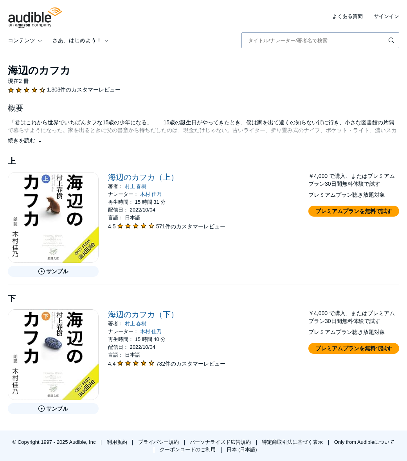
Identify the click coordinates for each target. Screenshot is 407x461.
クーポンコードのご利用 (188, 449)
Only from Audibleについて (364, 442)
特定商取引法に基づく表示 (293, 442)
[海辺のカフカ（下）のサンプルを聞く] (53, 408)
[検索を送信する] (392, 40)
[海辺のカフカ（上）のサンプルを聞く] (53, 271)
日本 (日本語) (242, 449)
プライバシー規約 (159, 442)
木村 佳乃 (151, 194)
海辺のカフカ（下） (143, 314)
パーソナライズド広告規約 (221, 442)
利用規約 (118, 442)
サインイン (386, 16)
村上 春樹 (136, 186)
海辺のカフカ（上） (143, 177)
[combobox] (320, 40)
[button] (25, 140)
